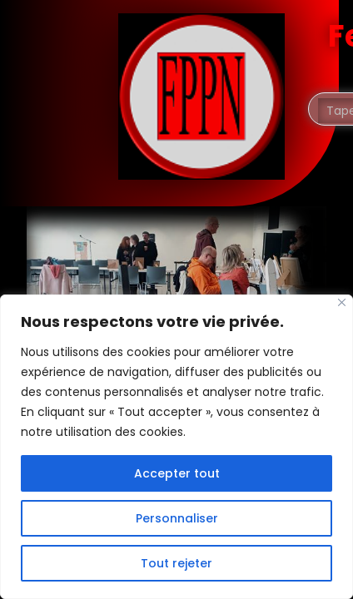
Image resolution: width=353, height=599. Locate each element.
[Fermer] (342, 302)
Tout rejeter (176, 563)
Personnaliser (177, 518)
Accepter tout (177, 473)
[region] (176, 447)
